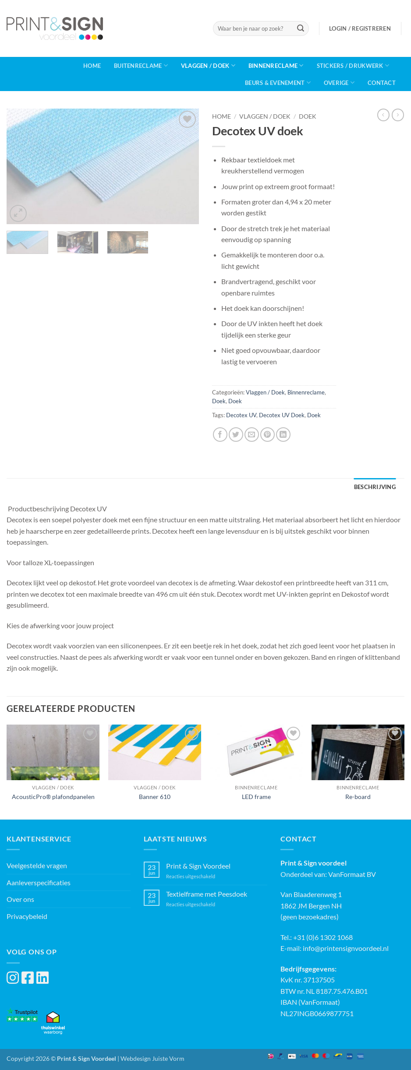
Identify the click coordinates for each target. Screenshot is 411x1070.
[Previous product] (398, 115)
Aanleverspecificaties (39, 882)
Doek (307, 116)
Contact (382, 82)
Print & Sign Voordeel (198, 866)
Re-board (358, 796)
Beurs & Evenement (278, 82)
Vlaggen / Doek (208, 65)
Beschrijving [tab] (375, 486)
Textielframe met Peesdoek (206, 894)
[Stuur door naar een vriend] (251, 434)
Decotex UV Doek (282, 415)
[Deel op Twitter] (236, 434)
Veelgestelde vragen (37, 865)
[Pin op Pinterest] (267, 434)
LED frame (256, 796)
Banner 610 (154, 796)
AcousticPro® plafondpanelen (53, 796)
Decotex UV (241, 415)
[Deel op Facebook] (220, 434)
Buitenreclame (141, 65)
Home (92, 65)
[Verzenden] (300, 28)
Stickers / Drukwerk (353, 65)
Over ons (20, 899)
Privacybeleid (27, 916)
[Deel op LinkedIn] (283, 434)
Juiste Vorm (168, 1058)
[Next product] (383, 115)
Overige (339, 82)
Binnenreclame (276, 65)
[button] (360, 28)
